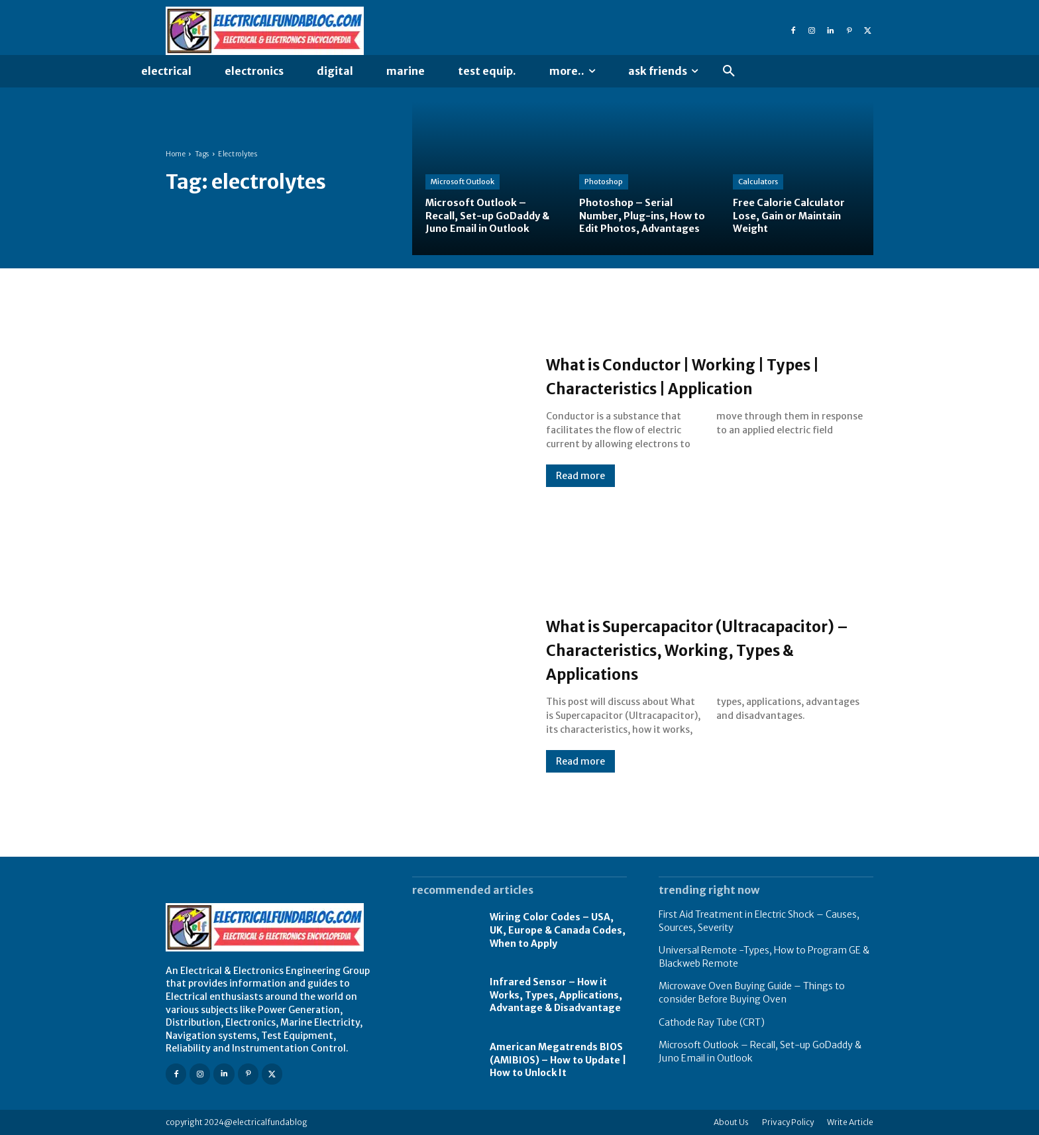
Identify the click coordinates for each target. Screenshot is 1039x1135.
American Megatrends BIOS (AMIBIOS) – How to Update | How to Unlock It (558, 1060)
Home (176, 154)
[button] (728, 71)
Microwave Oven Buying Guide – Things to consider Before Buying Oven (752, 992)
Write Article (850, 1122)
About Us (731, 1122)
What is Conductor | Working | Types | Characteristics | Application (689, 375)
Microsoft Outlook (462, 182)
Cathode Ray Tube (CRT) (712, 1022)
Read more (580, 488)
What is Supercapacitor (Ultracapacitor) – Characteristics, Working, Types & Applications (708, 648)
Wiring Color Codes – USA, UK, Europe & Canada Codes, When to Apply (558, 930)
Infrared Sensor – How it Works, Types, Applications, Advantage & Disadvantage (556, 995)
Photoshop (603, 169)
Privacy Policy (788, 1122)
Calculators (758, 182)
